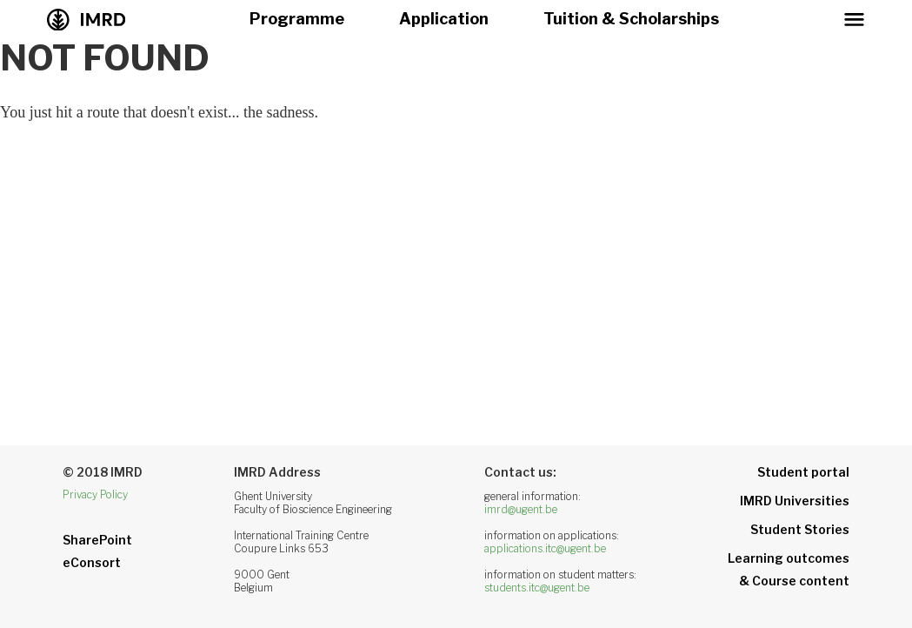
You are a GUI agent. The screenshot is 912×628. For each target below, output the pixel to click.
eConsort (92, 562)
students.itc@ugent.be (536, 587)
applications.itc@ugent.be (545, 548)
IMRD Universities (794, 500)
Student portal (803, 471)
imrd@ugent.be (520, 509)
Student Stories (799, 529)
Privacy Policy (95, 494)
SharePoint (97, 539)
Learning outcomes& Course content (788, 569)
